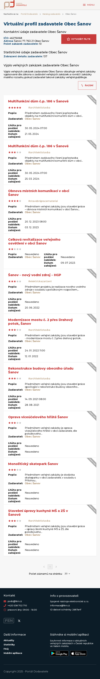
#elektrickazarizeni (40, 281)
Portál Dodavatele (29, 14)
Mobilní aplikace (13, 653)
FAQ (6, 648)
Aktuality (9, 640)
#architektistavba (39, 107)
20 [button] (66, 573)
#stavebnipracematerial (43, 201)
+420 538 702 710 (17, 605)
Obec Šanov (32, 118)
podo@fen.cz (15, 601)
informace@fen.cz (60, 605)
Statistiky (9, 644)
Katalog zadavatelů (51, 14)
